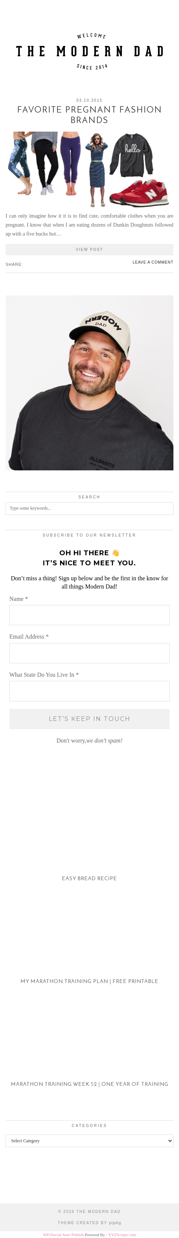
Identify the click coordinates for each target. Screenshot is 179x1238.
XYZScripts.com (122, 1234)
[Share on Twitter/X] (30, 264)
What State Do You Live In (44, 675)
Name (18, 599)
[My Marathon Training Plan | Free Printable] (89, 948)
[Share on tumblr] (38, 264)
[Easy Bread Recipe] (89, 845)
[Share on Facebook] (26, 264)
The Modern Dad (98, 1212)
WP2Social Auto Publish (63, 1234)
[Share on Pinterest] (34, 264)
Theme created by (89, 1223)
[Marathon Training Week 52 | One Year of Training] (89, 1051)
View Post (89, 250)
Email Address (29, 636)
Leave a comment (153, 262)
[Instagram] (22, 1180)
